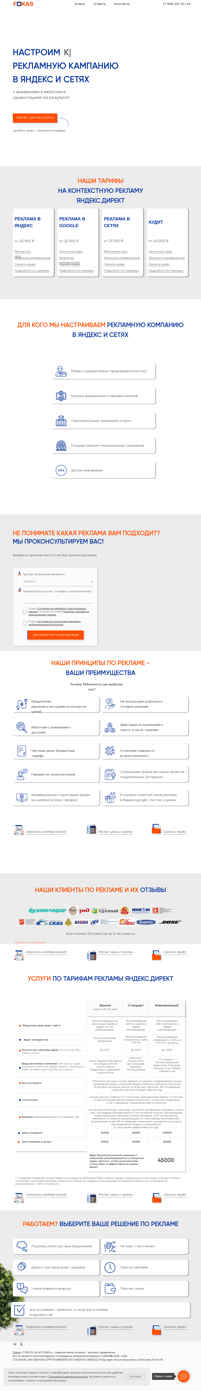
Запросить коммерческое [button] (33, 258)
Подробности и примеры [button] (32, 270)
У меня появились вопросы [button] (51, 1288)
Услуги (79, 4)
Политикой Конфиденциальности (68, 1376)
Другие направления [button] (86, 470)
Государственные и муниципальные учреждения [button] (107, 445)
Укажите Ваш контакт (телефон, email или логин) (57, 591)
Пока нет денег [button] (132, 1288)
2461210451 (38, 1360)
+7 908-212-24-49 (176, 4)
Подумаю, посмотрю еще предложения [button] (61, 1246)
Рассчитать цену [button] (71, 251)
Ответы (100, 4)
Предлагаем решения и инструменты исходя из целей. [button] (58, 706)
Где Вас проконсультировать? (44, 574)
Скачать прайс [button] (25, 264)
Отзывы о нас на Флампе (30, 942)
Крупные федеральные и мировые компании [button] (104, 396)
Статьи (16, 1352)
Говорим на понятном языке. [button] (53, 774)
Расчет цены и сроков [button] (115, 832)
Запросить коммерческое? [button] (46, 832)
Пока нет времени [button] (134, 1267)
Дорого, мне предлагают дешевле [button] (58, 1267)
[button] (35, 118)
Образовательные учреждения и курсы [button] (101, 420)
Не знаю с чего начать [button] (137, 1246)
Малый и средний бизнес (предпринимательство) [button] (108, 371)
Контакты (122, 4)
